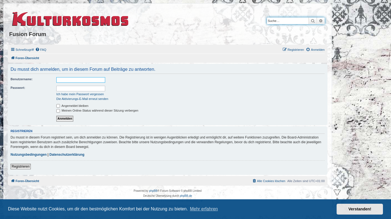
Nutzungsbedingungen (29, 155)
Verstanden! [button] (360, 209)
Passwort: (18, 87)
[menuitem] (40, 49)
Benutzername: (21, 79)
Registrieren (21, 166)
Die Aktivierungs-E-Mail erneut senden (82, 98)
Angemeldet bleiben (72, 105)
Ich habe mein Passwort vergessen (80, 94)
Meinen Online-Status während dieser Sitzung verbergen (97, 110)
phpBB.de (186, 195)
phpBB (153, 190)
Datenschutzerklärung (66, 155)
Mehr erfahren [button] (204, 209)
